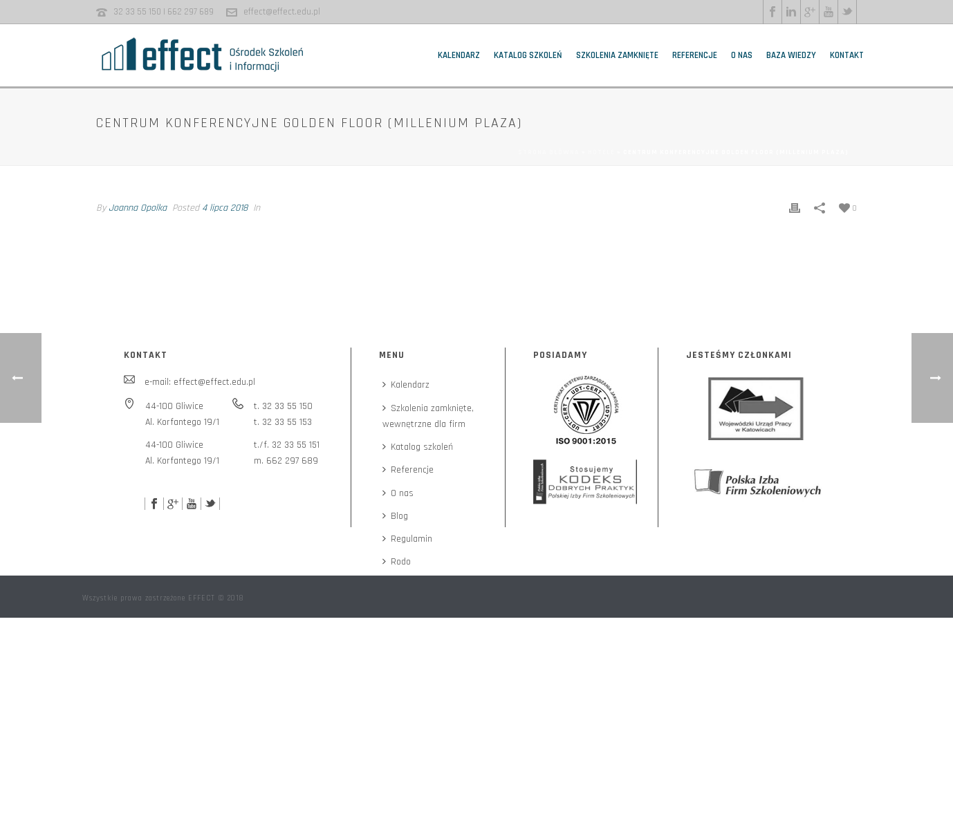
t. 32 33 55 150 (283, 406)
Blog (395, 516)
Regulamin (407, 539)
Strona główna (549, 152)
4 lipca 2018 (225, 208)
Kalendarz (459, 55)
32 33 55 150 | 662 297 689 (163, 11)
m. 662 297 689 (286, 461)
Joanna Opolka (138, 208)
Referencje (694, 55)
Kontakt (847, 55)
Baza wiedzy (791, 55)
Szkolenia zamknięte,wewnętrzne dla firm (428, 416)
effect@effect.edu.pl (281, 11)
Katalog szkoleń (528, 55)
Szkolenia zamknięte (617, 55)
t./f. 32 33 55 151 (287, 445)
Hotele (601, 152)
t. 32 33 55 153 (283, 422)
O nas (741, 55)
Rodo (396, 562)
